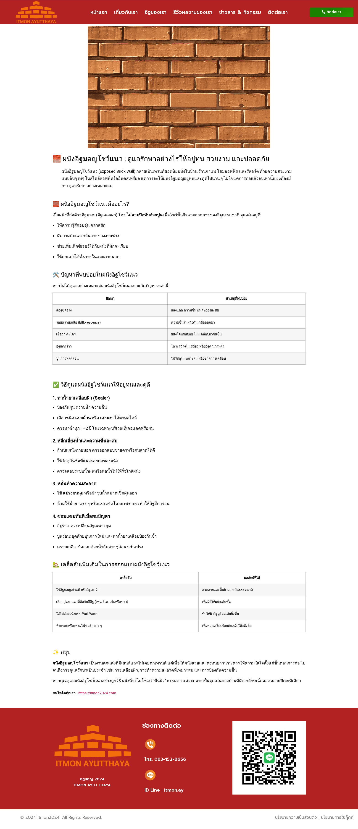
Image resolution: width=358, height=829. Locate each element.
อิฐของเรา (155, 12)
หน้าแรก (98, 12)
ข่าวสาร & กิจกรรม (240, 12)
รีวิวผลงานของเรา (192, 12)
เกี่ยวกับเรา (126, 12)
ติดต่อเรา (278, 12)
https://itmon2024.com (97, 693)
